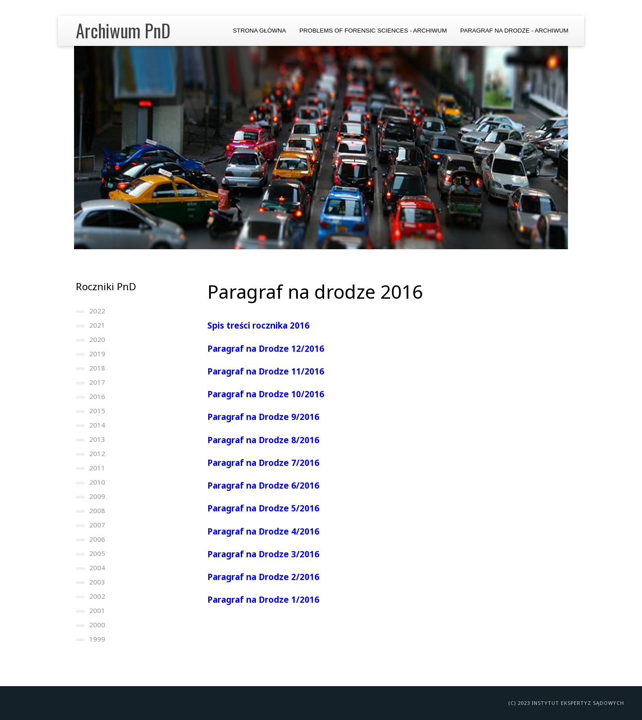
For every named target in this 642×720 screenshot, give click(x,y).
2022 (97, 310)
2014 (97, 424)
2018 (97, 367)
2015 (97, 410)
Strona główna (259, 30)
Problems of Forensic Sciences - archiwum (373, 30)
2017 (97, 382)
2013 (97, 439)
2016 (97, 396)
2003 (97, 581)
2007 (97, 524)
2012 (97, 453)
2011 (97, 467)
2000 (97, 624)
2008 (97, 510)
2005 (97, 553)
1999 (97, 638)
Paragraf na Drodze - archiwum (514, 30)
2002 (97, 596)
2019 (97, 353)
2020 (97, 339)
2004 (97, 567)
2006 (97, 539)
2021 (97, 325)
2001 (97, 610)
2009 (97, 496)
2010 (97, 481)
